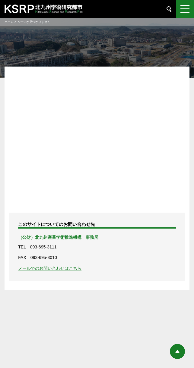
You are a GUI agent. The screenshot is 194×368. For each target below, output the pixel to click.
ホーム (9, 21)
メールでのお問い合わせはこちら (49, 268)
